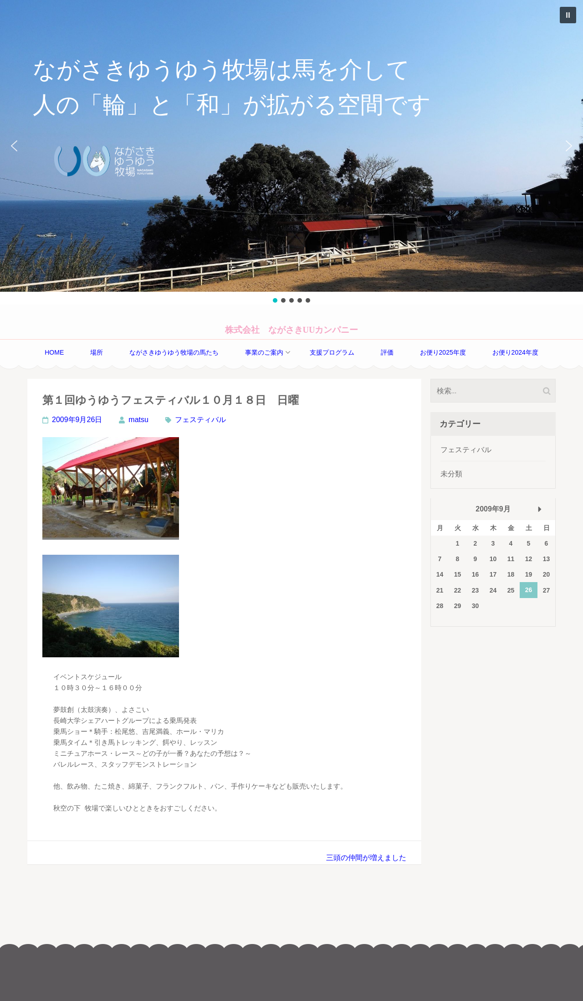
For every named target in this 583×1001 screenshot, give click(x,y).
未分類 (451, 474)
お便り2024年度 (515, 352)
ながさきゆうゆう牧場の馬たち (174, 352)
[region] (291, 152)
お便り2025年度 (443, 352)
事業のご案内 (264, 352)
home (54, 352)
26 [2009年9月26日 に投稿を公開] (528, 589)
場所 (96, 352)
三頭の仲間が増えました (366, 858)
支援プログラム (332, 352)
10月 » (540, 509)
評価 (387, 352)
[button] (291, 146)
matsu (138, 419)
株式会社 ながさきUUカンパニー (291, 330)
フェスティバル (200, 419)
